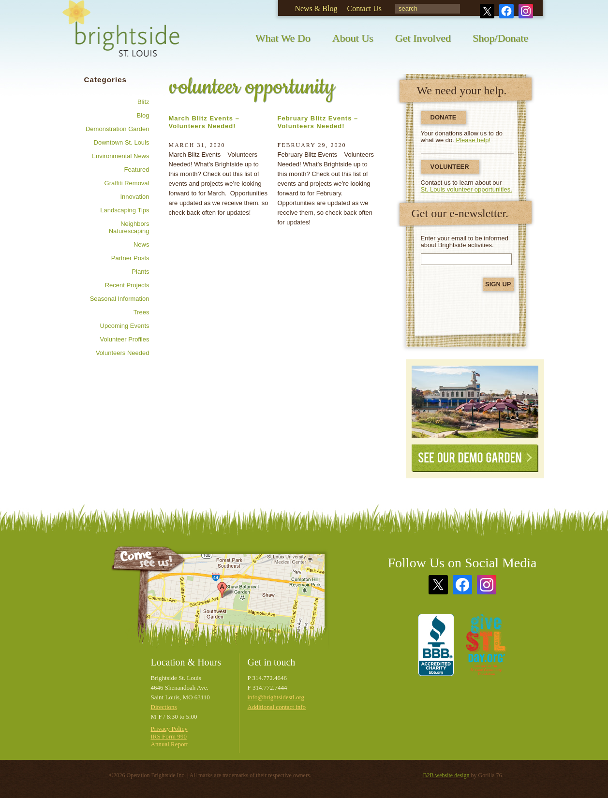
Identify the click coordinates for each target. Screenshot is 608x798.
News (141, 244)
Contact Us (364, 8)
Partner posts (130, 258)
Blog (142, 115)
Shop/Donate (500, 38)
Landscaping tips (124, 210)
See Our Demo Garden (475, 458)
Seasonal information (119, 298)
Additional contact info (277, 706)
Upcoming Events (124, 325)
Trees (141, 312)
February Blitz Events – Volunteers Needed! (318, 122)
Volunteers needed (122, 352)
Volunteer (449, 166)
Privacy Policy (169, 728)
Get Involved (423, 38)
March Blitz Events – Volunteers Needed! (204, 122)
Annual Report (169, 744)
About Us (352, 38)
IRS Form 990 (169, 736)
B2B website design (446, 775)
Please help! (473, 140)
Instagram (526, 11)
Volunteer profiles (124, 339)
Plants (140, 271)
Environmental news (120, 156)
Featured (136, 169)
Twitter (487, 11)
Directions (164, 706)
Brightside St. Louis (120, 35)
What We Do (283, 38)
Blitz (143, 101)
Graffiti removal (126, 183)
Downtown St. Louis (121, 142)
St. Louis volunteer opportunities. (466, 189)
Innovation (134, 196)
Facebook (506, 11)
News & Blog (316, 8)
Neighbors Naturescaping (129, 227)
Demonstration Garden (117, 129)
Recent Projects (127, 285)
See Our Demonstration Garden (475, 402)
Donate (443, 117)
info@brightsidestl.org (276, 697)
